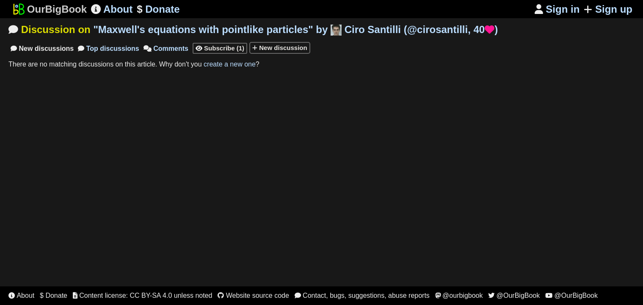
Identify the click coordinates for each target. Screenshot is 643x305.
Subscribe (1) (220, 48)
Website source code (253, 295)
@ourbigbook (459, 295)
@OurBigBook (514, 295)
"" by (295, 29)
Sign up (608, 9)
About (111, 9)
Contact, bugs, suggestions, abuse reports (362, 295)
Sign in (557, 9)
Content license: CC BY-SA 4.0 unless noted (142, 295)
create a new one (230, 64)
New (42, 48)
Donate (158, 9)
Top (108, 48)
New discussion (279, 47)
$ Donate (53, 295)
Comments (166, 48)
